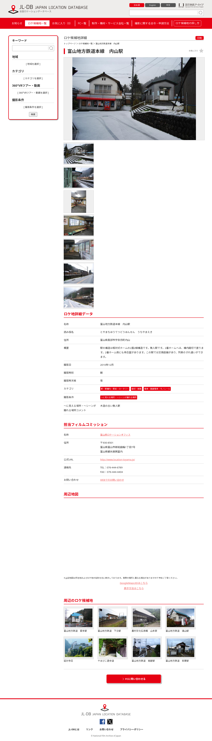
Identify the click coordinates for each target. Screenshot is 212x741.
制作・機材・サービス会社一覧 (110, 23)
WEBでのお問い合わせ (112, 480)
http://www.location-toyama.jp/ (118, 459)
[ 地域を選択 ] (33, 63)
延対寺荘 (79, 649)
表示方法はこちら (134, 588)
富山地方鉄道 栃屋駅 (146, 649)
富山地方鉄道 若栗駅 (180, 649)
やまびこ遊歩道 (113, 649)
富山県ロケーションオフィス (116, 434)
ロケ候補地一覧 (37, 23)
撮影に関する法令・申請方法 (152, 23)
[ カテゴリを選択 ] (33, 78)
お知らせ (17, 23)
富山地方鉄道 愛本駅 (79, 620)
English (152, 5)
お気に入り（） (62, 23)
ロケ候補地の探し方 (187, 23)
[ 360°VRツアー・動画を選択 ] (33, 92)
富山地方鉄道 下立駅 (113, 620)
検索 (33, 114)
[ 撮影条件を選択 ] (33, 107)
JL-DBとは (74, 729)
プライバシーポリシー (131, 729)
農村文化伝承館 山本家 (146, 620)
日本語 (137, 5)
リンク (89, 729)
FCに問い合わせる (135, 679)
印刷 (199, 38)
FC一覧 (82, 23)
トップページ (70, 43)
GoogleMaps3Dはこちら (134, 583)
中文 (168, 5)
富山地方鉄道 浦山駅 (180, 620)
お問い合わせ (106, 729)
